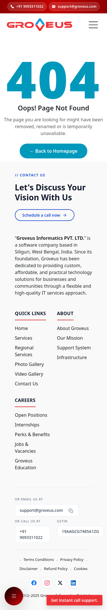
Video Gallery (29, 374)
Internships (27, 425)
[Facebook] (34, 582)
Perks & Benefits (32, 434)
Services (23, 338)
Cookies (81, 568)
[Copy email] (70, 510)
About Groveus (73, 328)
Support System (74, 348)
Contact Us (26, 384)
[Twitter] (60, 582)
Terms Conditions (38, 559)
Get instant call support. (74, 600)
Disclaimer (28, 568)
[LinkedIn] (73, 582)
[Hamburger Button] (93, 24)
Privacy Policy (72, 559)
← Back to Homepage (54, 151)
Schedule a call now (44, 215)
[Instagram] (47, 582)
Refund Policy (56, 568)
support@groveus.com (74, 6)
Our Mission (70, 338)
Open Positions (31, 415)
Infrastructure (72, 357)
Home (21, 328)
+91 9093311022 (27, 6)
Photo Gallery (29, 364)
